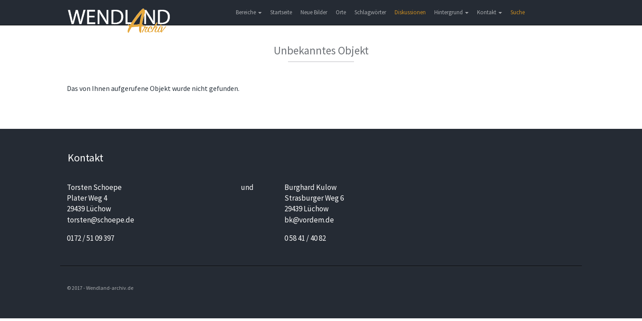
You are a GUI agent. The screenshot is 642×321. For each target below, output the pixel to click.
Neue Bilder (313, 12)
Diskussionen (410, 12)
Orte (341, 12)
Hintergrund (451, 12)
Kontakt (489, 12)
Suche (517, 12)
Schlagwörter (370, 12)
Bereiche (249, 12)
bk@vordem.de (309, 220)
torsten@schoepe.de (100, 220)
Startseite (281, 12)
